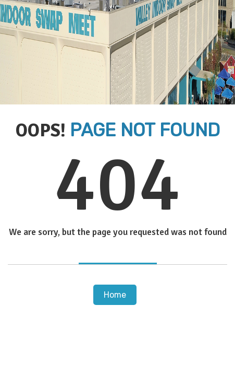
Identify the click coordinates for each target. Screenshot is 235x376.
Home (115, 295)
